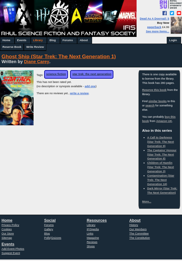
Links (90, 233)
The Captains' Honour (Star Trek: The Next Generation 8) (162, 154)
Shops (91, 246)
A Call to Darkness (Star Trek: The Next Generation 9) (160, 142)
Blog (52, 40)
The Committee (139, 233)
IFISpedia (93, 229)
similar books (157, 101)
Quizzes (56, 237)
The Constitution (139, 237)
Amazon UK (164, 121)
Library (38, 40)
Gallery (48, 229)
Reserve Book (11, 46)
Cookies (7, 229)
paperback (154, 27)
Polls (47, 237)
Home (6, 40)
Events (22, 40)
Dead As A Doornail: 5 (154, 18)
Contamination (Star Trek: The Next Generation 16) (160, 180)
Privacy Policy (10, 225)
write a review (79, 93)
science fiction (56, 74)
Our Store (8, 233)
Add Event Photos (13, 248)
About (84, 40)
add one (90, 86)
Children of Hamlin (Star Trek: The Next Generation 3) (160, 167)
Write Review (35, 46)
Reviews (92, 242)
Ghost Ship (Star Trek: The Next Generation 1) (59, 56)
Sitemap (7, 237)
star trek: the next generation (91, 74)
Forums (67, 40)
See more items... (157, 31)
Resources (97, 220)
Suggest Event (11, 253)
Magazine (93, 237)
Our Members (138, 229)
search (150, 105)
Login (173, 40)
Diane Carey (36, 61)
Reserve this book (154, 89)
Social (50, 220)
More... (146, 201)
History (133, 225)
